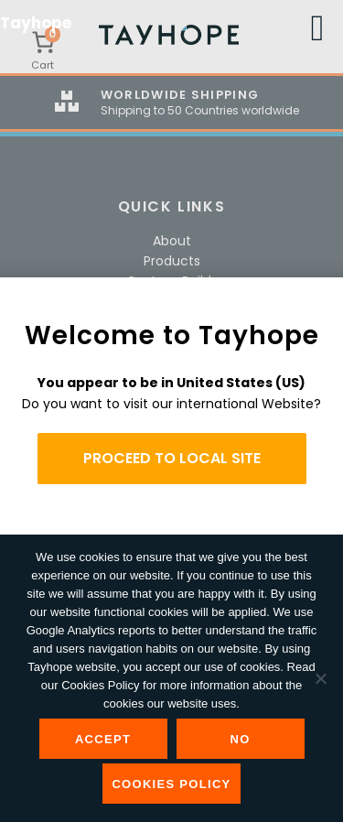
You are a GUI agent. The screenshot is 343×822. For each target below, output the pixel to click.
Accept (103, 739)
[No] (320, 678)
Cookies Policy (171, 784)
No (240, 739)
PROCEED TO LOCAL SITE (172, 458)
